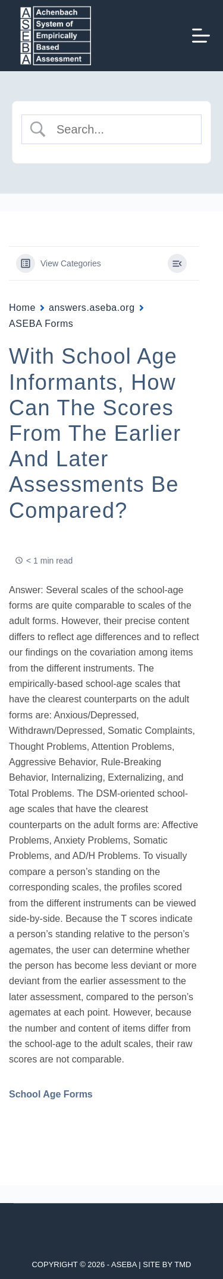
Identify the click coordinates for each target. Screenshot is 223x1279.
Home (22, 308)
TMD (182, 1264)
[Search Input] (121, 129)
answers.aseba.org (92, 308)
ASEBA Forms (41, 324)
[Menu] (201, 35)
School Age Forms (51, 1094)
